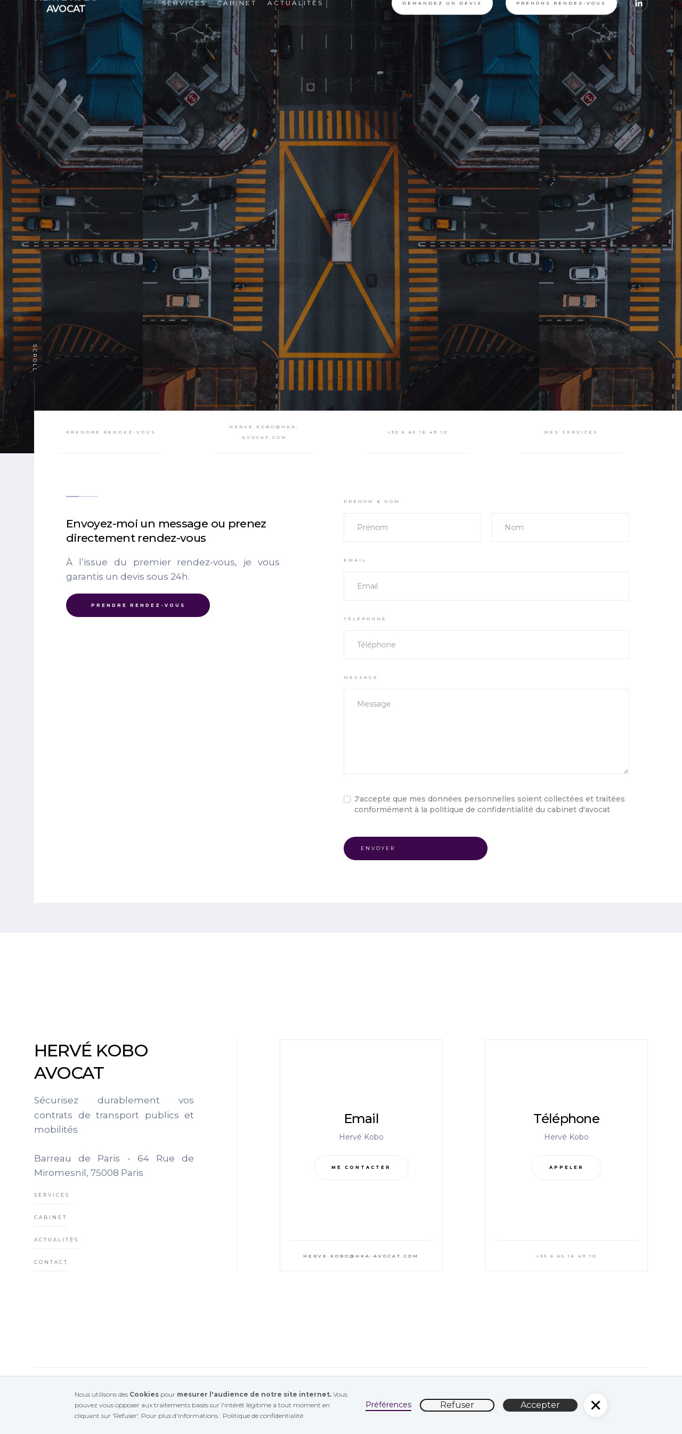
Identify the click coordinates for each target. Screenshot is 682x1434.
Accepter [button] (540, 1405)
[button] (595, 1405)
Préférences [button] (388, 1404)
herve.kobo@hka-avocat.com (361, 1256)
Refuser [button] (457, 1405)
